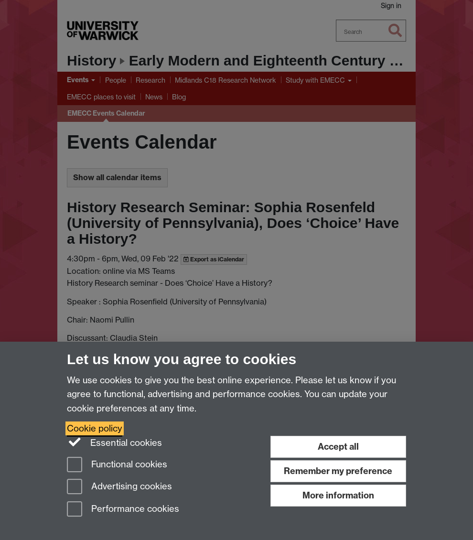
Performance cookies (123, 509)
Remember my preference (338, 470)
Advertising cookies (119, 487)
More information (338, 495)
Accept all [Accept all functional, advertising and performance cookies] (338, 446)
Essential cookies (114, 442)
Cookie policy (94, 428)
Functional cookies (117, 465)
